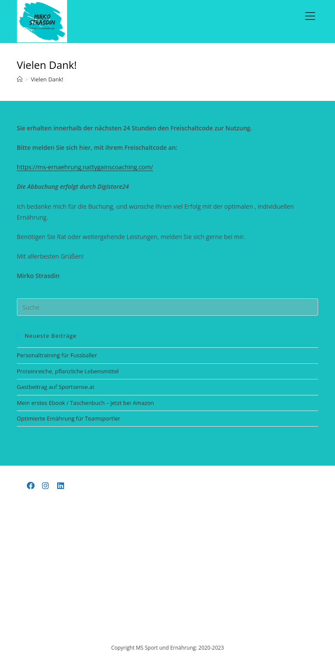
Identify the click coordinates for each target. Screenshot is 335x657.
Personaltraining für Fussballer (57, 355)
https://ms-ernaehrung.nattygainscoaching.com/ (85, 167)
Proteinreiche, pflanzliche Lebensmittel (68, 371)
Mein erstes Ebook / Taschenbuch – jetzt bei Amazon (85, 403)
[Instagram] (46, 485)
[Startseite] (20, 79)
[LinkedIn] (61, 485)
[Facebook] (31, 485)
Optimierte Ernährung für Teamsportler (68, 418)
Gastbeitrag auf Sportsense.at (56, 387)
